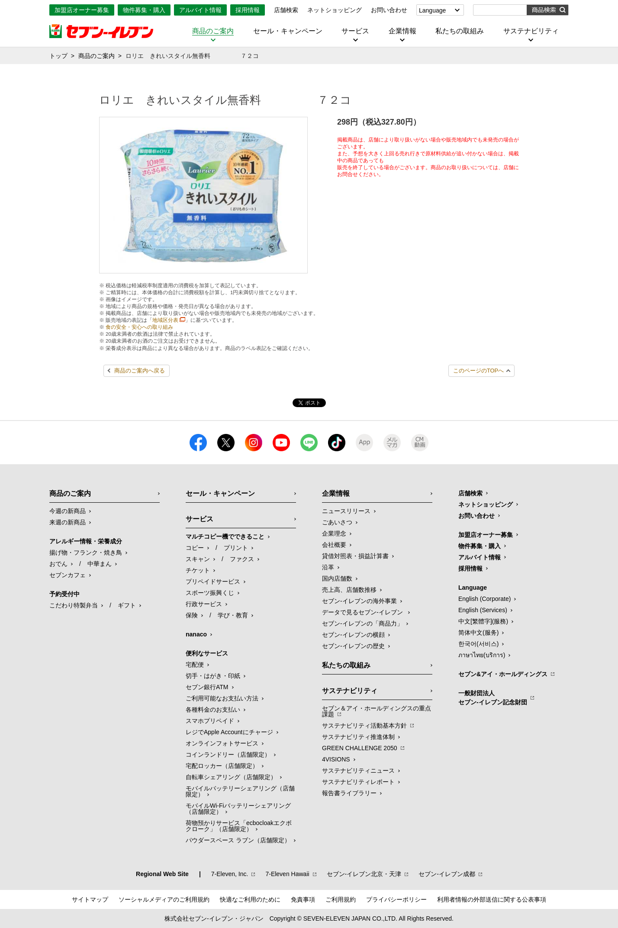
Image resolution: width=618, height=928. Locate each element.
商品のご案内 (213, 31)
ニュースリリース (346, 510)
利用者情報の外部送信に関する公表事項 (491, 899)
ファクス (242, 559)
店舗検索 (286, 9)
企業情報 (402, 31)
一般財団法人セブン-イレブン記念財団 (492, 698)
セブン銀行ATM (207, 687)
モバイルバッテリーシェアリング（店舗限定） (240, 791)
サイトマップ (90, 899)
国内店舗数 (337, 578)
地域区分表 (165, 320)
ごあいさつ (337, 522)
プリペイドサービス (213, 581)
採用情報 (247, 9)
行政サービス (204, 603)
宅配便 (195, 664)
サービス (355, 31)
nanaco (196, 634)
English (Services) (482, 610)
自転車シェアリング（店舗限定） (231, 777)
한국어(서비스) (478, 643)
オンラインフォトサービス (222, 743)
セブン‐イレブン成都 (446, 873)
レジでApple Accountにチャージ (229, 732)
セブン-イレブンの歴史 (353, 645)
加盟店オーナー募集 (82, 9)
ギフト (127, 605)
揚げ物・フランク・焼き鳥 (85, 552)
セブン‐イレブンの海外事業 (359, 600)
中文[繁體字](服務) (483, 621)
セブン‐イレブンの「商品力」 (362, 623)
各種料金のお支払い (213, 709)
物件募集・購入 (144, 9)
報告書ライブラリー (349, 793)
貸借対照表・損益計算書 (355, 555)
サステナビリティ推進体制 (358, 736)
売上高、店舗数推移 (349, 589)
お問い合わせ (389, 9)
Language (432, 10)
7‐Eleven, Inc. (229, 873)
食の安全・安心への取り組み (139, 327)
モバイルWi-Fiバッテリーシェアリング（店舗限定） (238, 808)
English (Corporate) (484, 598)
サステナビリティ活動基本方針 (364, 725)
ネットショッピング (334, 9)
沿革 (328, 567)
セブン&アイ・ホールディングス (502, 674)
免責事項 (303, 899)
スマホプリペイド (210, 720)
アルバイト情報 (200, 9)
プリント (236, 547)
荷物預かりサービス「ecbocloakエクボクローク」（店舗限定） (239, 825)
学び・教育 (233, 615)
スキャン (198, 559)
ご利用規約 (340, 899)
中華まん (99, 563)
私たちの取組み (459, 31)
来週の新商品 (67, 522)
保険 (192, 615)
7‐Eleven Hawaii (287, 873)
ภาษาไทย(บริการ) (481, 655)
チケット (198, 570)
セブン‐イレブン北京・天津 (364, 873)
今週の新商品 (67, 510)
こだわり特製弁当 (73, 605)
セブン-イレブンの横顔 (353, 634)
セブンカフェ (67, 575)
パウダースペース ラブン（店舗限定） (238, 840)
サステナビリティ (531, 31)
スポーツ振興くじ (210, 592)
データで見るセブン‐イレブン (363, 612)
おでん (58, 563)
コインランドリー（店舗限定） (228, 754)
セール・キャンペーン (287, 31)
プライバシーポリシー (396, 899)
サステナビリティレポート (358, 781)
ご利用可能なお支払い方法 (222, 698)
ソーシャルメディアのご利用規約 (164, 899)
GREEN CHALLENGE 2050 (359, 748)
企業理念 (334, 533)
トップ (58, 55)
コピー (195, 547)
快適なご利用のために (250, 899)
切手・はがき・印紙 (213, 675)
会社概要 (334, 544)
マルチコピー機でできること (225, 536)
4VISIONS (336, 759)
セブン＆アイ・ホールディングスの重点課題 (376, 711)
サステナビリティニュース (358, 770)
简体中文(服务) (478, 632)
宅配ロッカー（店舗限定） (222, 765)
